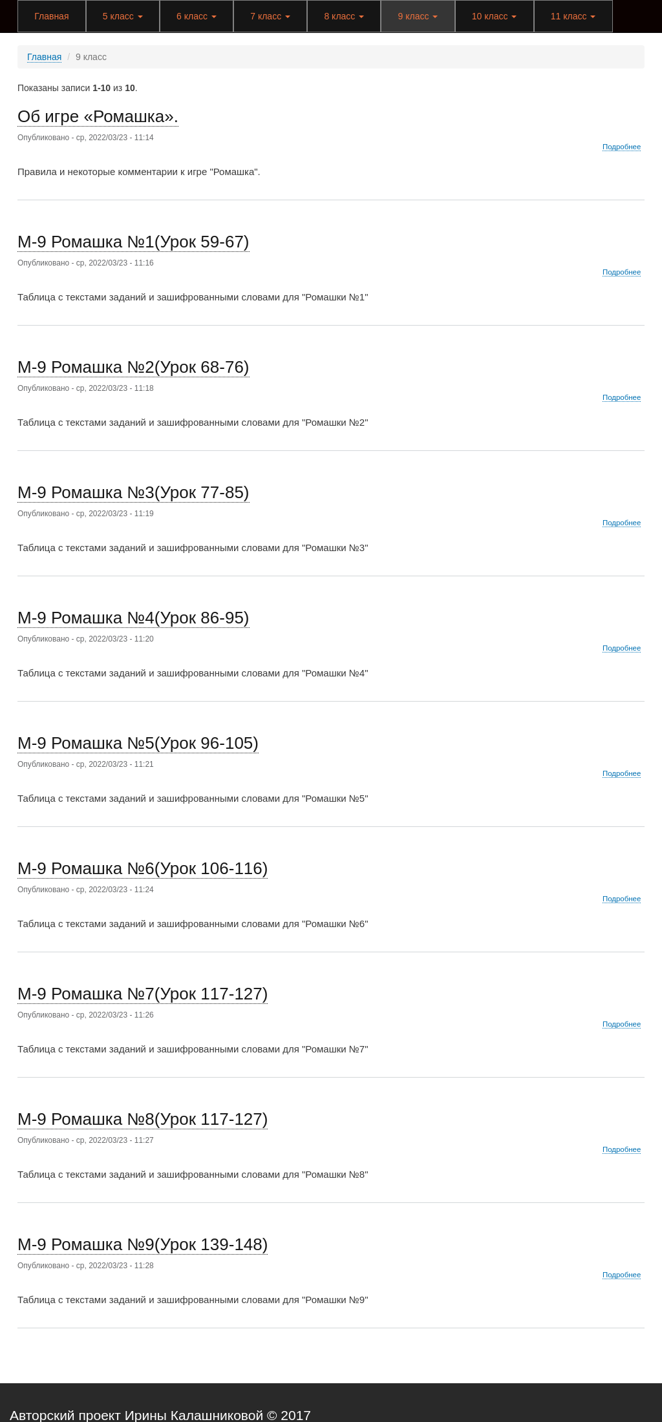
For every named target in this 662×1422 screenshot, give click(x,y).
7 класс (270, 16)
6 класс (196, 16)
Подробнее (622, 147)
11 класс (573, 16)
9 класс (418, 16)
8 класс (344, 16)
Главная (51, 16)
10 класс (494, 16)
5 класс (123, 16)
